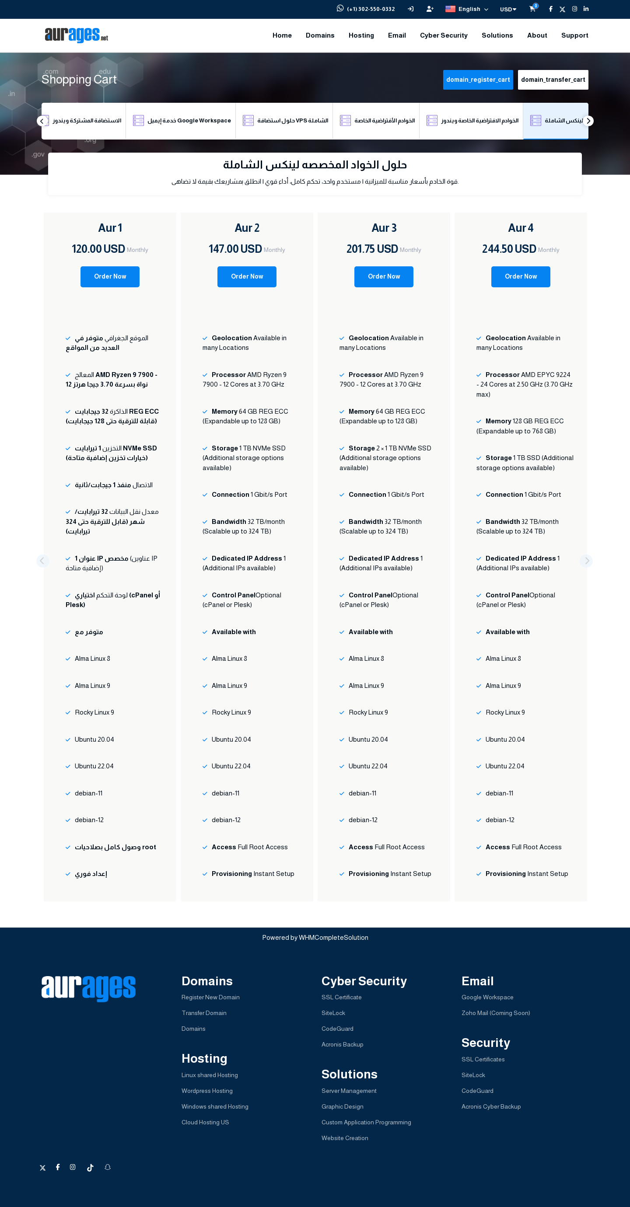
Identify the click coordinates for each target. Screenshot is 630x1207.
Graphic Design (343, 1106)
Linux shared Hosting (210, 1074)
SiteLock (333, 1012)
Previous (42, 120)
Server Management (349, 1090)
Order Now (110, 276)
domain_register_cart (478, 79)
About (537, 35)
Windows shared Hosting (215, 1106)
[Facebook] (547, 9)
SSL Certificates (483, 1059)
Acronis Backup (343, 1044)
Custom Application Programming (366, 1122)
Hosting (361, 35)
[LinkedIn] (582, 9)
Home (282, 35)
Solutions (497, 35)
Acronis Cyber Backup (491, 1106)
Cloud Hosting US (205, 1122)
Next (588, 120)
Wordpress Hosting (207, 1090)
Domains (320, 35)
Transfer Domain (204, 1012)
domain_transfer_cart (553, 79)
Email (397, 35)
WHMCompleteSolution (333, 937)
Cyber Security (444, 35)
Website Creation (345, 1137)
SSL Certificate (342, 997)
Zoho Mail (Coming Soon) (496, 1012)
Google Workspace (488, 997)
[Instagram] (571, 9)
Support (574, 35)
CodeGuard (338, 1028)
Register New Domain (211, 997)
